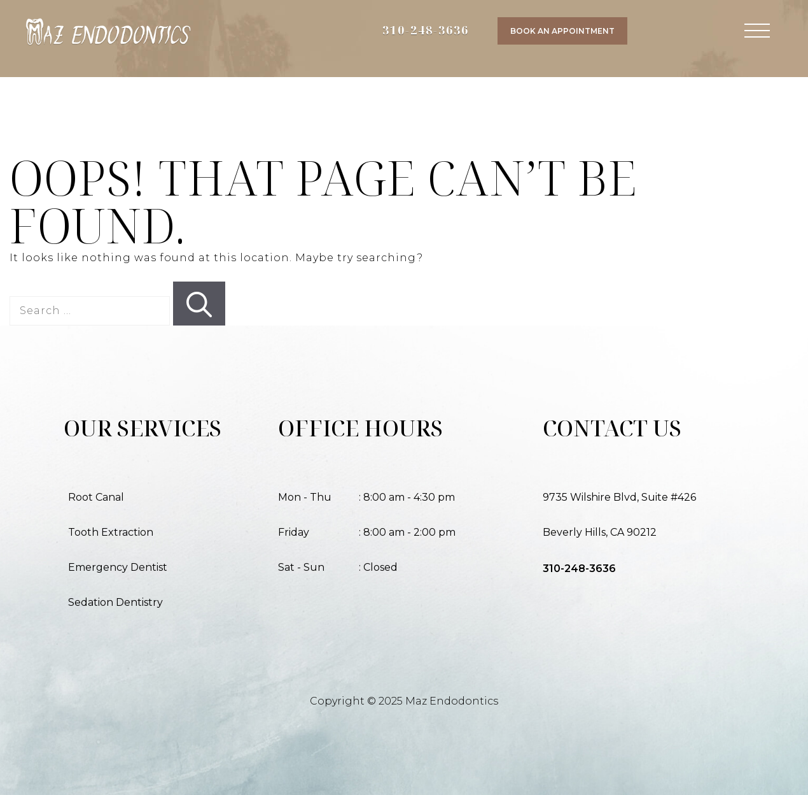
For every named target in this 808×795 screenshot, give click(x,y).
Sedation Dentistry (115, 602)
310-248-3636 (425, 30)
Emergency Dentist (117, 567)
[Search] (199, 304)
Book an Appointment (562, 31)
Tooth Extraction (110, 532)
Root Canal (96, 497)
